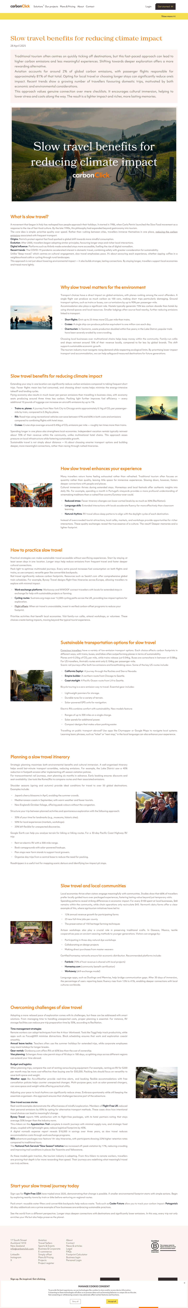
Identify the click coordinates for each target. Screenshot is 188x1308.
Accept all (112, 1301)
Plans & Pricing (67, 6)
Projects (42, 1260)
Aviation (42, 1240)
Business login (73, 1257)
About (80, 6)
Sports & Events (46, 1245)
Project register (46, 1263)
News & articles (74, 1245)
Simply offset (45, 1254)
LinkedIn (14, 1254)
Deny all (75, 1301)
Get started (165, 6)
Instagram (15, 1257)
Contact (90, 6)
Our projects (51, 6)
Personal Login (74, 1260)
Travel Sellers (45, 1242)
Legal (69, 1248)
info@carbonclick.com (22, 1248)
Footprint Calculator (76, 1254)
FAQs (69, 1251)
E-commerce (45, 1251)
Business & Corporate (49, 1248)
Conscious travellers (71, 650)
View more (168, 16)
